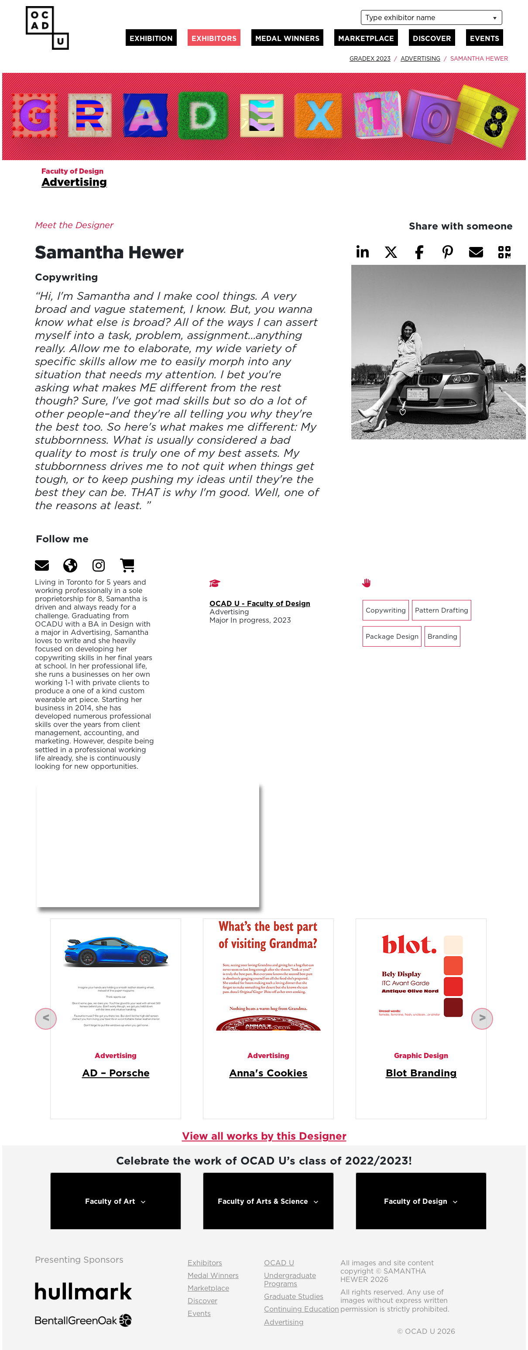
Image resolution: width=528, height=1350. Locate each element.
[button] (42, 565)
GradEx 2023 (370, 58)
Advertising (420, 58)
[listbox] (431, 17)
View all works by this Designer (264, 1135)
